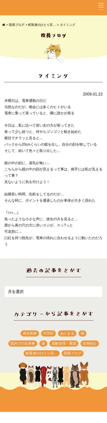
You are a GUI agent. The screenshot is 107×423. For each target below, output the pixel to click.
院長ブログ (16, 24)
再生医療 (30, 333)
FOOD (48, 333)
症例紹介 (90, 343)
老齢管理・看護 (64, 343)
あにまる (67, 333)
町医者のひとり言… (42, 24)
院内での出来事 (23, 343)
